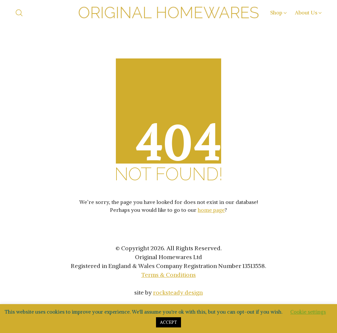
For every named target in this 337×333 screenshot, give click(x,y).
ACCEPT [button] (168, 322)
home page (211, 210)
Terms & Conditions (168, 274)
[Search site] (19, 12)
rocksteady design (178, 292)
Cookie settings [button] (308, 312)
